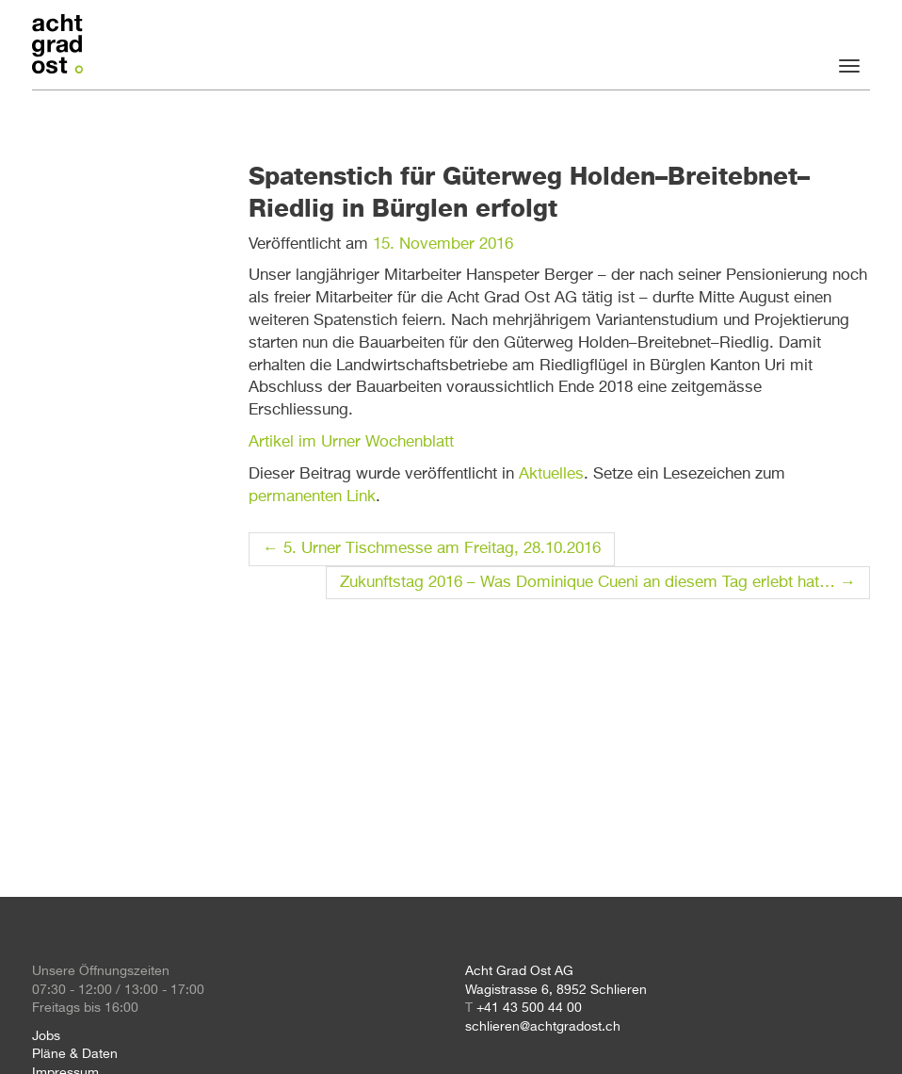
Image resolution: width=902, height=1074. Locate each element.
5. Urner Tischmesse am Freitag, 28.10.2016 (432, 549)
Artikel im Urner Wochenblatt (351, 442)
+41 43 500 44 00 (529, 1008)
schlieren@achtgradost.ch (542, 1026)
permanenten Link (312, 497)
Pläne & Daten (75, 1054)
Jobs (46, 1036)
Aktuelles (551, 474)
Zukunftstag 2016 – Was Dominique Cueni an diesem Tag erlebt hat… (598, 583)
